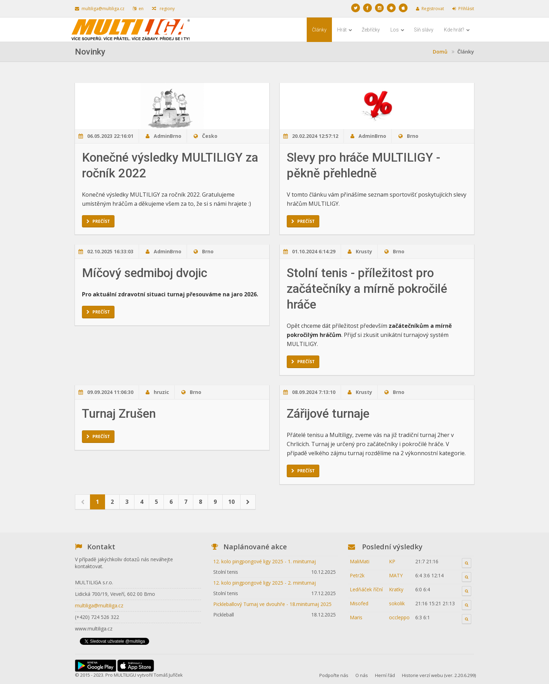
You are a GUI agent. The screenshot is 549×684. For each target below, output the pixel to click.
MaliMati (359, 561)
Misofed (359, 603)
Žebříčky (371, 30)
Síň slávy (423, 30)
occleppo (399, 617)
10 (231, 502)
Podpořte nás (333, 675)
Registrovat (430, 9)
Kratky (396, 589)
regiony (163, 9)
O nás (361, 675)
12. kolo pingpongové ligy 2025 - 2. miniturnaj (264, 582)
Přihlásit (463, 9)
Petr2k (357, 575)
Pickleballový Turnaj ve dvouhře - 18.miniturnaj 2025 (272, 604)
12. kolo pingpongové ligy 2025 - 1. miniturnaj (264, 561)
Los (397, 30)
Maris (356, 617)
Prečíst (98, 221)
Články (319, 30)
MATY (396, 575)
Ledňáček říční (366, 589)
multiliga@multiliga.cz (99, 9)
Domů (440, 51)
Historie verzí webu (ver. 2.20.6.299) (439, 675)
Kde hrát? (457, 30)
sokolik (397, 603)
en (138, 9)
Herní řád (385, 675)
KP (392, 561)
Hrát (344, 30)
